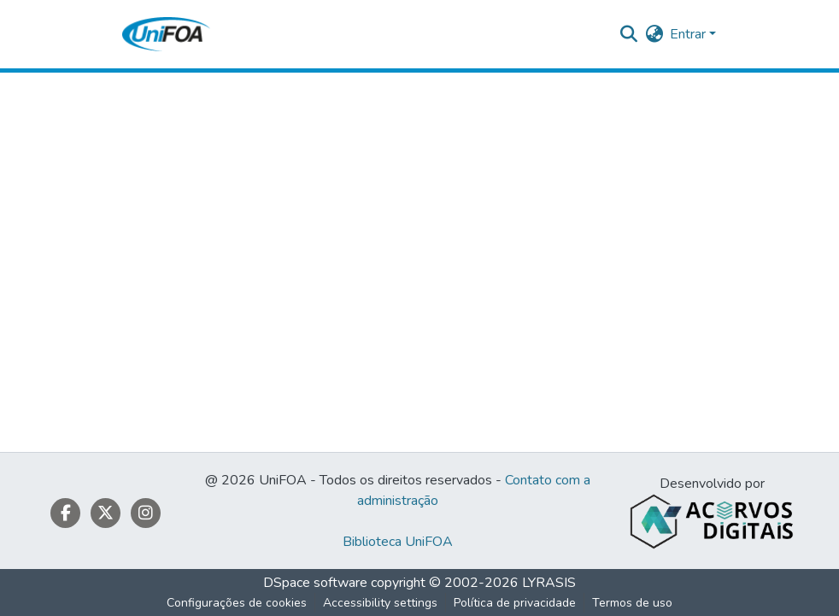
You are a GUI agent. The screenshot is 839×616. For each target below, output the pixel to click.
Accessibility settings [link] (380, 603)
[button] (166, 34)
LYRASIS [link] (549, 582)
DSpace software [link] (315, 582)
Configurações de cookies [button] (237, 603)
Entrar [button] (689, 34)
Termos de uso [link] (632, 603)
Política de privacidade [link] (515, 603)
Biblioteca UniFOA (398, 541)
